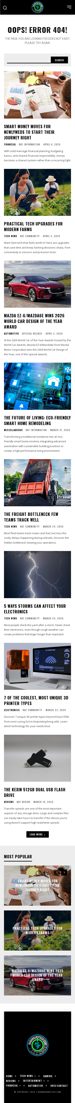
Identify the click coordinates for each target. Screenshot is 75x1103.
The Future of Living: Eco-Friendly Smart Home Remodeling (37, 420)
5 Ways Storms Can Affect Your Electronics (35, 609)
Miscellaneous (13, 430)
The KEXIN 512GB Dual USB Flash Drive (34, 792)
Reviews (9, 802)
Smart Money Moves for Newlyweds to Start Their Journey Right (29, 132)
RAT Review (23, 802)
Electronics (12, 710)
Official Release (32, 333)
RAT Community (30, 236)
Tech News (10, 236)
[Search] (59, 60)
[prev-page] (57, 873)
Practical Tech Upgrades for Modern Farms (33, 226)
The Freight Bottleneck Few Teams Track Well (31, 517)
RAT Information (29, 144)
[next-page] (64, 873)
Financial (10, 144)
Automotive (11, 333)
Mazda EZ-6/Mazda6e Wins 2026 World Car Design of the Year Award (34, 321)
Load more (38, 834)
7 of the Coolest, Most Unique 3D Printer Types (36, 700)
